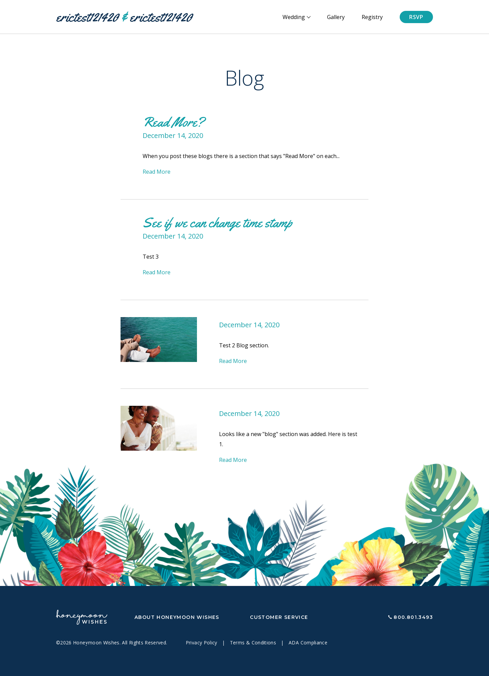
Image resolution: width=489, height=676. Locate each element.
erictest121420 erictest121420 (124, 16)
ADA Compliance (308, 642)
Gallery (336, 17)
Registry (372, 17)
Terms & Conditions (254, 642)
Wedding (294, 17)
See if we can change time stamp (217, 222)
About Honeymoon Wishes (176, 617)
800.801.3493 (413, 617)
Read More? (173, 122)
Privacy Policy (202, 642)
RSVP (416, 17)
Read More (156, 171)
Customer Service (279, 617)
